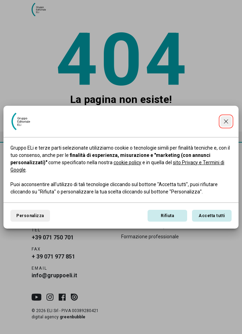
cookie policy (127, 162)
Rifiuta (167, 215)
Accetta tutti (212, 215)
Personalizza (30, 215)
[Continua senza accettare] (226, 121)
